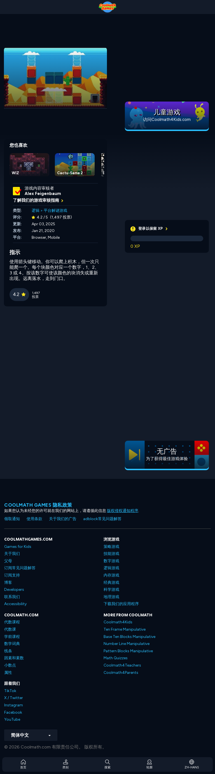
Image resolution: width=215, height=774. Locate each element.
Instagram (13, 705)
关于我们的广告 (62, 518)
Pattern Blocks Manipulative (128, 651)
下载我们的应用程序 (121, 603)
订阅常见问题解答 (20, 568)
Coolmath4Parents (121, 672)
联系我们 (12, 596)
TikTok (10, 690)
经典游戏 (111, 582)
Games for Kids (17, 546)
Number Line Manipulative (126, 643)
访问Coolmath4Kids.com (167, 119)
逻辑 (35, 210)
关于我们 (12, 553)
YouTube (12, 719)
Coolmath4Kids (118, 622)
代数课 (10, 629)
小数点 (10, 665)
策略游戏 (111, 546)
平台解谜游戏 (55, 210)
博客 (8, 582)
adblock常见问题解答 (102, 518)
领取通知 (12, 518)
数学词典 (12, 643)
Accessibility (15, 603)
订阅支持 (12, 575)
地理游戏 (111, 596)
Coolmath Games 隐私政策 (38, 505)
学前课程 (12, 636)
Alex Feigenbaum (43, 193)
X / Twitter (13, 697)
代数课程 (12, 622)
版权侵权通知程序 (122, 510)
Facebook (13, 712)
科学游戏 (111, 589)
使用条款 (34, 518)
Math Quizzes (116, 658)
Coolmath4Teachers (122, 665)
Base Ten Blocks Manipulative (129, 636)
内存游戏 (111, 575)
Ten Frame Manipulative (125, 629)
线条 (8, 651)
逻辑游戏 (111, 568)
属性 (8, 672)
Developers (14, 589)
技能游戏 (111, 553)
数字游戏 (111, 561)
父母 (8, 561)
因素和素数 (14, 658)
